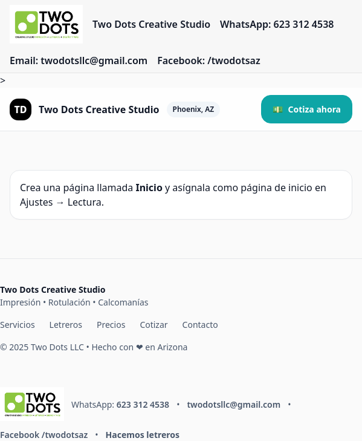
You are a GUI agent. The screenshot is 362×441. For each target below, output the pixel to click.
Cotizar (153, 324)
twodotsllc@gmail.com (233, 404)
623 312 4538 (143, 404)
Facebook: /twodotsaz (208, 60)
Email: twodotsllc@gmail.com (78, 60)
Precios (111, 324)
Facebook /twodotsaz (44, 434)
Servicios (17, 324)
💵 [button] (307, 109)
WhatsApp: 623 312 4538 (277, 24)
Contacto (200, 324)
